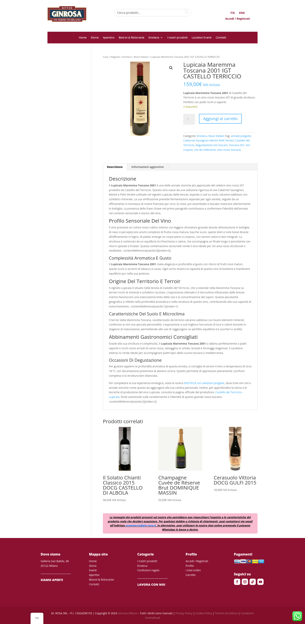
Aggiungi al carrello (220, 118)
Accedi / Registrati (237, 18)
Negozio (115, 57)
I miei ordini (193, 570)
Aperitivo (109, 37)
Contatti (221, 37)
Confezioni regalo (148, 570)
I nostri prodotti (177, 37)
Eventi (93, 570)
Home (83, 37)
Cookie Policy (203, 613)
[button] (170, 67)
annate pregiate (241, 136)
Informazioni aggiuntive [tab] (147, 167)
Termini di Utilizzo (226, 613)
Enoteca (154, 37)
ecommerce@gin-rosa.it (141, 525)
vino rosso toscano (229, 150)
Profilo (190, 566)
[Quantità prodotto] (189, 119)
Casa (106, 57)
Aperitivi (94, 575)
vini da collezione (205, 150)
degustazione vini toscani (212, 145)
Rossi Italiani (141, 57)
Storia (95, 37)
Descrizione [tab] (115, 167)
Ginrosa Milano (127, 613)
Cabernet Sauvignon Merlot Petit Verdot (208, 140)
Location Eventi (201, 37)
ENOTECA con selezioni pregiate (204, 383)
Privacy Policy (183, 613)
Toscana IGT (236, 145)
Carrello (190, 575)
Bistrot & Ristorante (131, 37)
